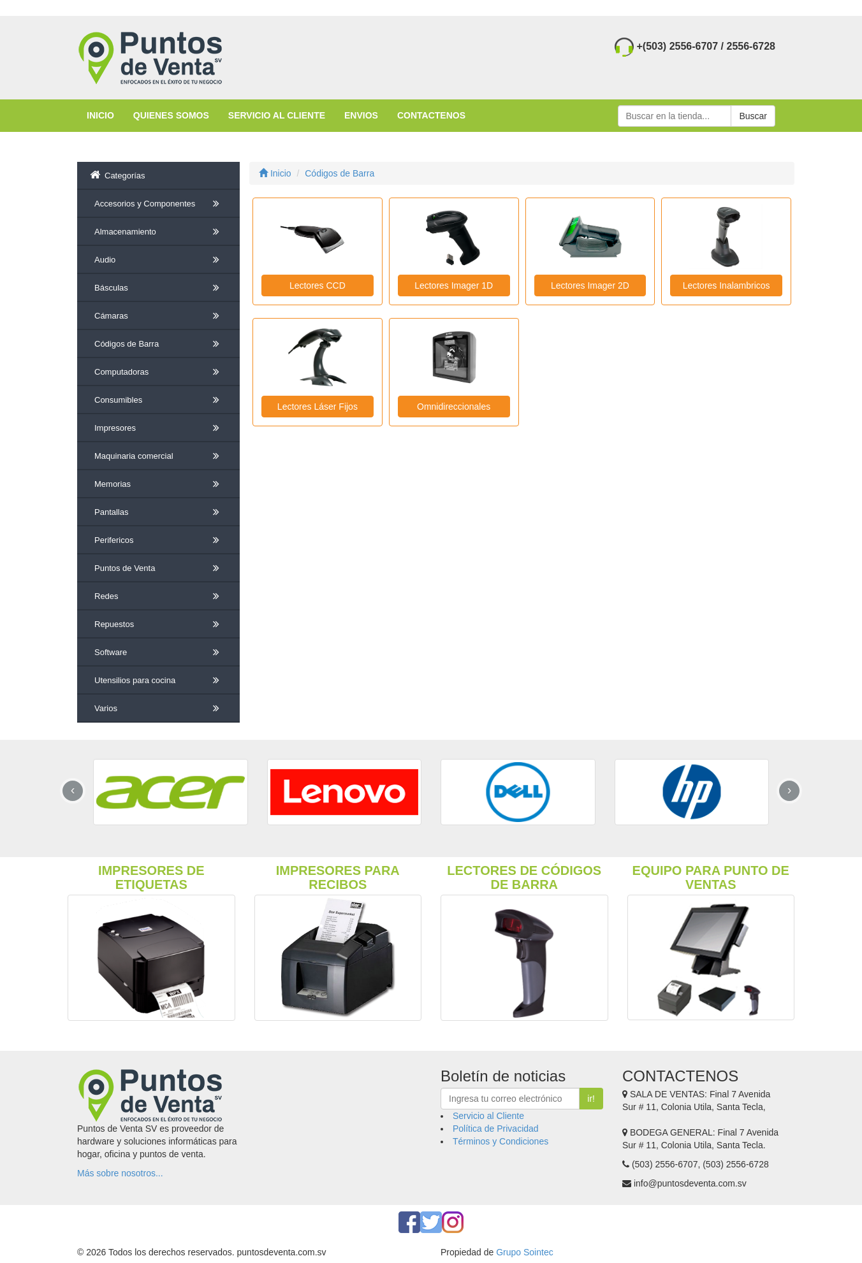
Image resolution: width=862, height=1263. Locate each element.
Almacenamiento (159, 232)
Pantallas (159, 512)
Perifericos (159, 540)
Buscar (753, 116)
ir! (591, 1098)
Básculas (159, 288)
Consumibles (159, 400)
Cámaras (159, 316)
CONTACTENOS (431, 115)
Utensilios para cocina (159, 681)
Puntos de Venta (159, 568)
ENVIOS (361, 115)
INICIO (100, 115)
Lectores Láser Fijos (317, 406)
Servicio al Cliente (488, 1116)
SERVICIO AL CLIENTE (276, 115)
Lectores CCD (317, 285)
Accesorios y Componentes (159, 204)
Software (159, 653)
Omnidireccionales (453, 406)
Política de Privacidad (496, 1128)
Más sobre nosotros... (120, 1173)
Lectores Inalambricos (726, 285)
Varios (159, 709)
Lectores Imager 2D (590, 285)
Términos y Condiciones (500, 1141)
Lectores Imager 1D (453, 285)
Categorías (117, 175)
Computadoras (159, 372)
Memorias (159, 484)
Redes (159, 596)
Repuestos (159, 624)
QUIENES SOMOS (171, 115)
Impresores (159, 428)
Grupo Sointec (524, 1252)
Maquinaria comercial (159, 456)
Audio (159, 260)
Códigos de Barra (159, 344)
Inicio (275, 173)
